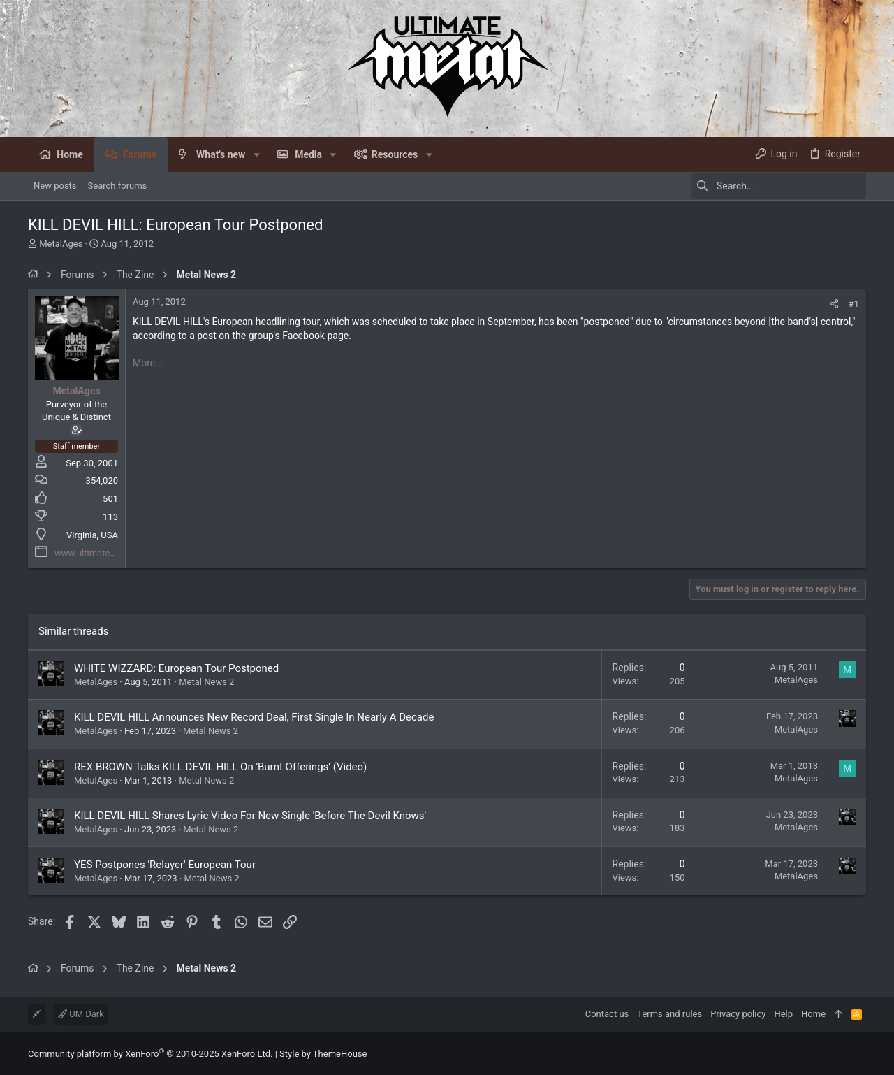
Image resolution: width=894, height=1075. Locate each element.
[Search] (778, 186)
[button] (256, 154)
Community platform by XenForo (150, 1053)
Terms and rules (669, 1014)
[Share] (834, 303)
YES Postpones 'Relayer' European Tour (165, 864)
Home (813, 1014)
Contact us (607, 1014)
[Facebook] (859, 1053)
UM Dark (81, 1014)
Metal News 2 (206, 682)
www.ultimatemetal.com (103, 553)
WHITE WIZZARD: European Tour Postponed (176, 668)
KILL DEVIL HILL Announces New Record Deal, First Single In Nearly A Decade (254, 717)
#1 (854, 303)
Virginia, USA (92, 535)
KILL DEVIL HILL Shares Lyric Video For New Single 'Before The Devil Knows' (250, 815)
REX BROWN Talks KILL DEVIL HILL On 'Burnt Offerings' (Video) (220, 766)
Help (783, 1014)
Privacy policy (737, 1014)
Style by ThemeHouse (323, 1053)
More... (148, 362)
